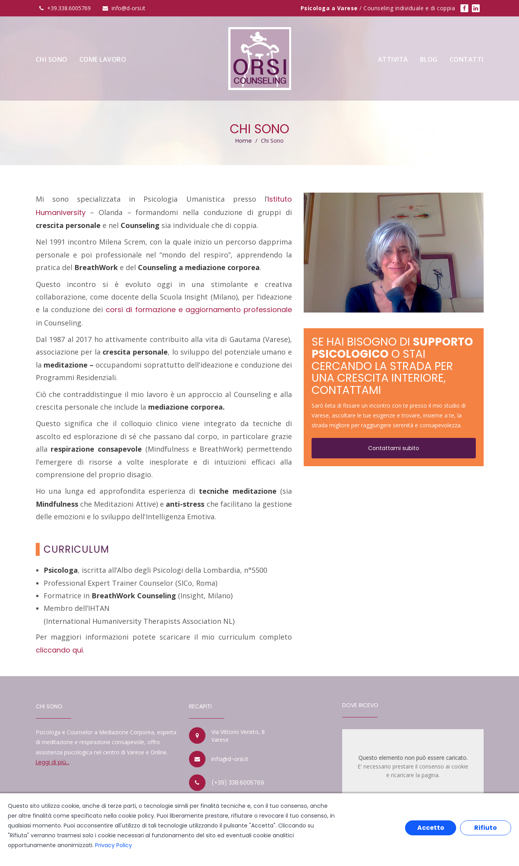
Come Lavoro (103, 59)
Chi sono (52, 59)
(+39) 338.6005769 (237, 783)
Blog (429, 59)
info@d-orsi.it (229, 759)
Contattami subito (393, 448)
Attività (393, 59)
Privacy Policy (113, 845)
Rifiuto (485, 827)
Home (243, 141)
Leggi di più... (53, 762)
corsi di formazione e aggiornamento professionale (199, 309)
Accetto (430, 827)
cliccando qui (59, 650)
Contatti (466, 59)
